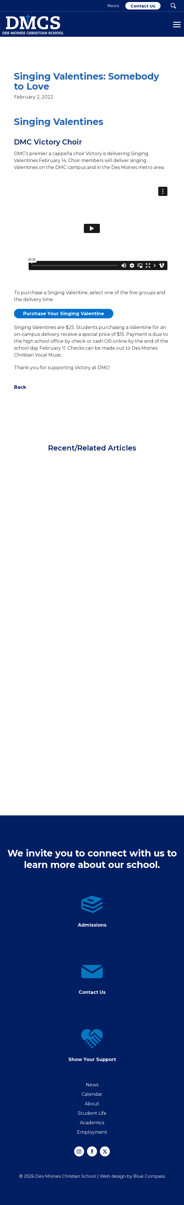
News (92, 1084)
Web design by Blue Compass (132, 1176)
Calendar (92, 1094)
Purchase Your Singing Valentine (63, 313)
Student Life (92, 1113)
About (92, 1103)
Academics (92, 1122)
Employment (92, 1132)
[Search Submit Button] (173, 5)
